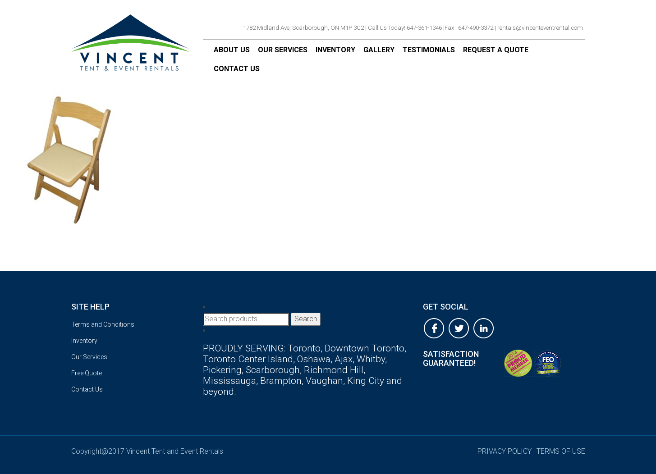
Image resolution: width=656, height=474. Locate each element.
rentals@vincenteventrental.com (540, 27)
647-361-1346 (424, 27)
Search (305, 318)
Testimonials (429, 50)
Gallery (379, 50)
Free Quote (86, 373)
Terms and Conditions (102, 324)
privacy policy (504, 451)
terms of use (561, 451)
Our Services (282, 50)
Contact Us (237, 68)
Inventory (335, 50)
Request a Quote (495, 50)
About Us (232, 50)
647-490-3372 (475, 27)
